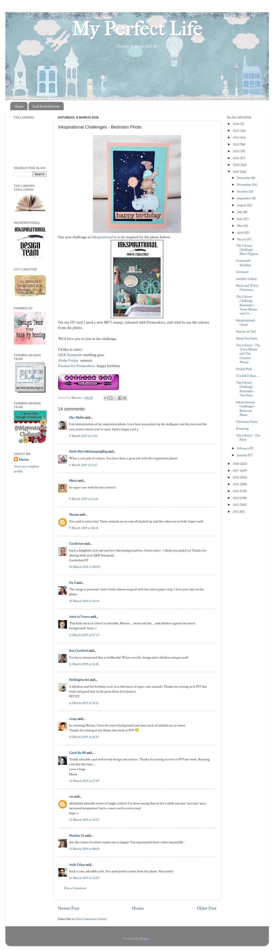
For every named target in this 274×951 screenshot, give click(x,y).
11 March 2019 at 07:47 (84, 635)
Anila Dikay (77, 864)
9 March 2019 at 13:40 (83, 499)
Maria (73, 480)
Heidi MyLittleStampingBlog (88, 451)
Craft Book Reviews (46, 106)
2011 (236, 511)
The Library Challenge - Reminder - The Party (245, 389)
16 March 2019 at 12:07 (84, 877)
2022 (236, 151)
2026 (236, 123)
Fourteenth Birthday (243, 262)
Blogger (145, 938)
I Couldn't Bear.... (247, 375)
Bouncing (242, 428)
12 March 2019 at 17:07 (84, 780)
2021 (236, 158)
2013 (236, 498)
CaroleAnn (76, 543)
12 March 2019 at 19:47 (84, 819)
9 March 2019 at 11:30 (83, 435)
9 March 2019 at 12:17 (83, 465)
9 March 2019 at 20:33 (83, 528)
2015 (236, 484)
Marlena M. (76, 835)
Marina (24, 459)
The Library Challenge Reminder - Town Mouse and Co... (246, 305)
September (244, 198)
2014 (236, 491)
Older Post (206, 908)
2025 (236, 130)
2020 (236, 164)
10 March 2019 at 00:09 (84, 566)
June (240, 218)
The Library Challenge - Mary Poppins (247, 249)
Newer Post (68, 908)
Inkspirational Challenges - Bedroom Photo (246, 408)
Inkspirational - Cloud (246, 322)
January (242, 455)
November (244, 184)
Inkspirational (102, 237)
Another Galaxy (246, 278)
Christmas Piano (247, 421)
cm (71, 796)
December (244, 177)
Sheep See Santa (246, 338)
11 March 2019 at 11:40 (84, 664)
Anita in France (79, 616)
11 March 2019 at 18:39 (84, 737)
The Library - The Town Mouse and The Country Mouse (248, 353)
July (240, 212)
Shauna (74, 514)
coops (73, 718)
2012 (236, 504)
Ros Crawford (78, 650)
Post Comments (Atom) (91, 919)
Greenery (242, 272)
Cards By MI (77, 752)
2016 (236, 477)
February (243, 448)
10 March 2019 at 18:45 (84, 601)
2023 (236, 144)
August (242, 205)
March (241, 239)
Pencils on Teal (246, 331)
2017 (236, 470)
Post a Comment (75, 888)
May (240, 225)
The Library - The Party (248, 437)
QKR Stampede (70, 354)
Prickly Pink (244, 369)
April (240, 232)
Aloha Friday (68, 360)
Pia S (72, 582)
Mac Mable (76, 417)
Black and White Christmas (247, 287)
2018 (236, 463)
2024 (236, 137)
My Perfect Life (137, 29)
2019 (236, 171)
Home (19, 106)
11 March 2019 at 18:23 (84, 703)
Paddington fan (79, 679)
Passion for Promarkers (77, 365)
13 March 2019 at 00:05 (84, 848)
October (243, 191)
